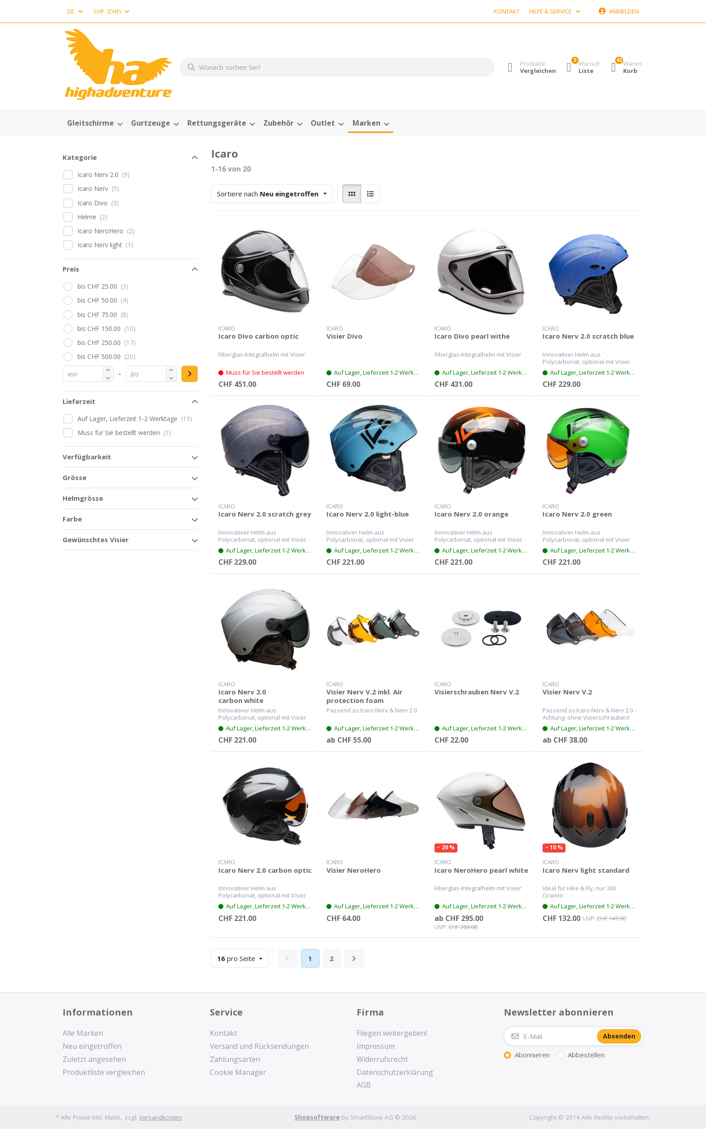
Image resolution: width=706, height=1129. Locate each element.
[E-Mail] (550, 1036)
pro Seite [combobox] (242, 957)
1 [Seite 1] (310, 958)
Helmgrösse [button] (83, 498)
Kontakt (507, 11)
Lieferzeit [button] (79, 401)
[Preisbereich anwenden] (189, 374)
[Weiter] (354, 958)
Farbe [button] (72, 518)
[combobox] (76, 11)
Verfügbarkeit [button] (87, 456)
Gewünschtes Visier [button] (96, 539)
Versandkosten (160, 1117)
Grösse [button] (74, 477)
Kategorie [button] (80, 157)
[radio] (351, 193)
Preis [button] (71, 268)
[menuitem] (95, 123)
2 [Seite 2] (332, 958)
